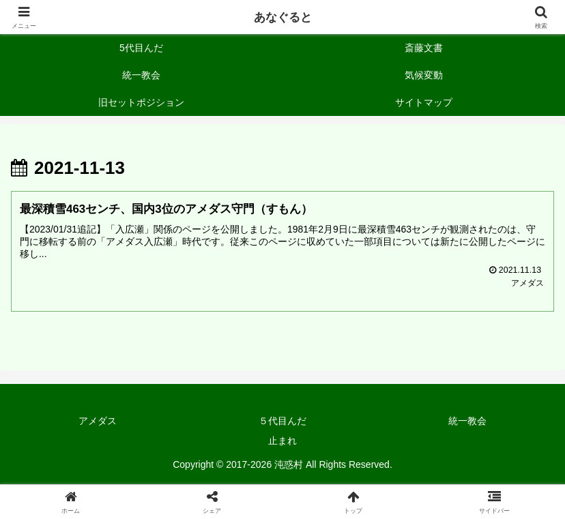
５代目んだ (282, 421)
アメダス (97, 421)
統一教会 (467, 421)
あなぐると (282, 17)
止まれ (282, 441)
